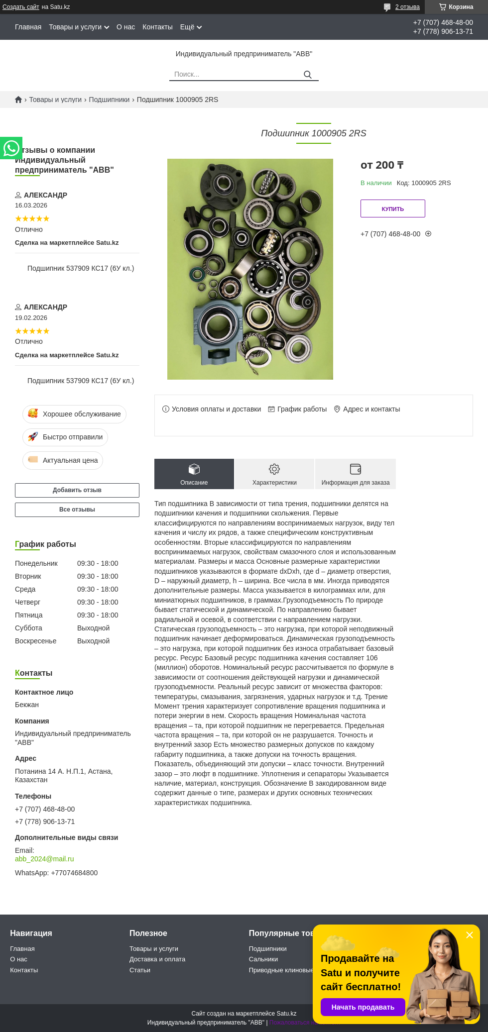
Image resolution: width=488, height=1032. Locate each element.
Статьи (139, 970)
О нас (126, 27)
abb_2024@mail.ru (44, 859)
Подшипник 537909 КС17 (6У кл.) (80, 268)
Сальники (263, 959)
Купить (393, 209)
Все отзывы (77, 509)
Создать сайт (20, 6)
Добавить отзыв (77, 490)
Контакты (157, 27)
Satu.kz (286, 1013)
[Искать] (307, 75)
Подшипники (109, 99)
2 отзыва (407, 6)
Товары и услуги (75, 27)
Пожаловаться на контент (305, 1022)
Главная (28, 27)
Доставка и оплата (157, 959)
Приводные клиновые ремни (292, 970)
